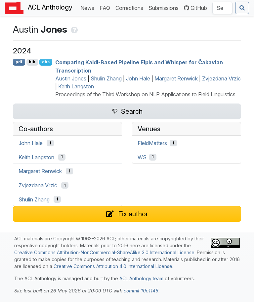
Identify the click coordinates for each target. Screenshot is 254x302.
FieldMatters (152, 143)
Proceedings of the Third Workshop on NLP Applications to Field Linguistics (145, 94)
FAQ (106, 7)
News (88, 7)
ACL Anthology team (141, 278)
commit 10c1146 (141, 290)
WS (142, 157)
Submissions (164, 7)
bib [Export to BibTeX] (32, 61)
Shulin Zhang (106, 78)
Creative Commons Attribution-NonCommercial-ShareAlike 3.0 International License (104, 252)
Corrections (130, 7)
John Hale (138, 78)
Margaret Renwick (176, 78)
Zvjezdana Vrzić (38, 185)
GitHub (195, 8)
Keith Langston (76, 86)
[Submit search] (242, 8)
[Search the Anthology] (222, 8)
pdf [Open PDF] (19, 61)
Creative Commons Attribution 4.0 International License (113, 266)
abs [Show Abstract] (46, 61)
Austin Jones (70, 78)
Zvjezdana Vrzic (221, 78)
